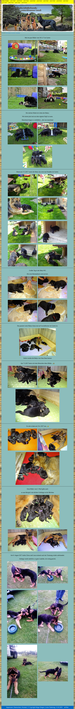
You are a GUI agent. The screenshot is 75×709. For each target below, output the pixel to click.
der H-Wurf (59, 0)
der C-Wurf (26, 0)
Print (66, 707)
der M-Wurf (24, 2)
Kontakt (24, 707)
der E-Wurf (39, 0)
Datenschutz (17, 707)
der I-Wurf (66, 0)
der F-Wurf (46, 0)
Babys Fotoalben (6, 0)
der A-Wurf (13, 0)
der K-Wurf (11, 2)
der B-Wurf (20, 0)
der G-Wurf (53, 0)
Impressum (9, 707)
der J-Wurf (5, 2)
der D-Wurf (33, 0)
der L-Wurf (18, 2)
